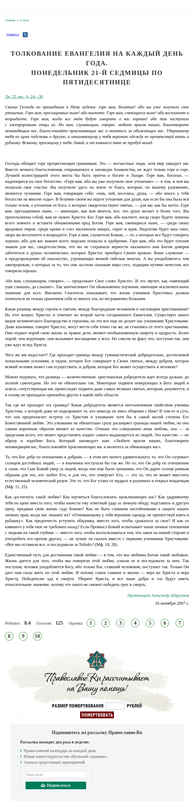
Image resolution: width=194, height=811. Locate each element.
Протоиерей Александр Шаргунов (158, 595)
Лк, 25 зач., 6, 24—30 (24, 96)
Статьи (24, 20)
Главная (10, 20)
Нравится (13, 34)
